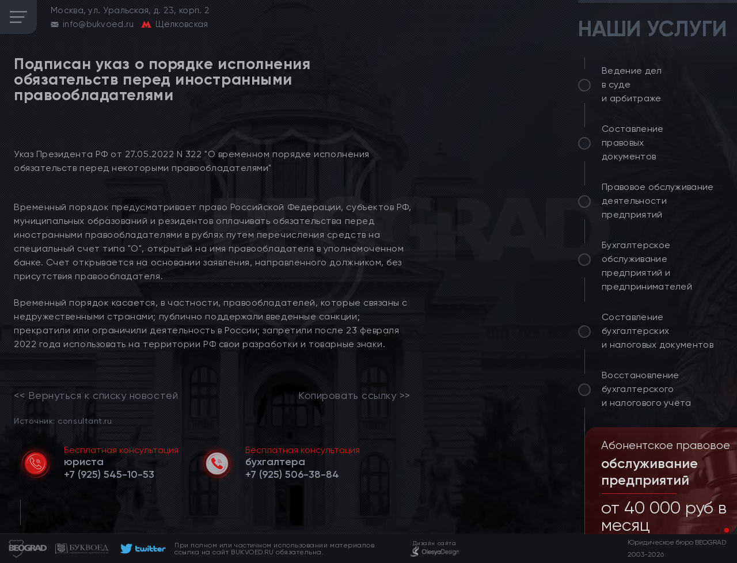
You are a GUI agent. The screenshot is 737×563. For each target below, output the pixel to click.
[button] (717, 530)
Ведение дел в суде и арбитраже (632, 84)
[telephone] (109, 474)
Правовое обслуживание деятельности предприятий (658, 200)
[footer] (141, 548)
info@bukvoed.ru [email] (98, 24)
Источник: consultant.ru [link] (63, 420)
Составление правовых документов (633, 142)
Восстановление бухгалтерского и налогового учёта (647, 389)
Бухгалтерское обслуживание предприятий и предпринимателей (647, 265)
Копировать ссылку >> (354, 395)
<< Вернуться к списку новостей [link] (96, 395)
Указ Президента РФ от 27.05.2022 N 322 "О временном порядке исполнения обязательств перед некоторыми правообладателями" (192, 161)
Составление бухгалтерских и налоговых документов (657, 330)
